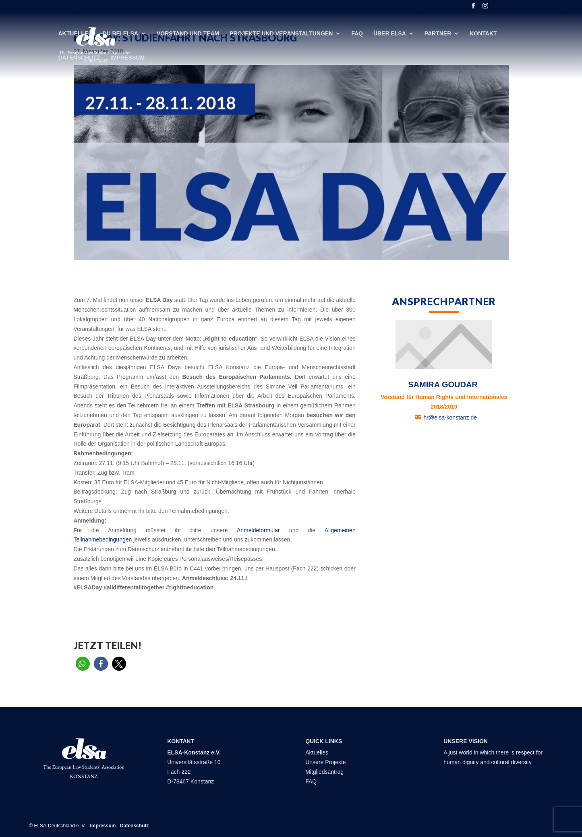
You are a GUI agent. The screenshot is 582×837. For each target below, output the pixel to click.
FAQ (357, 34)
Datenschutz (79, 58)
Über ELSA (389, 34)
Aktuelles (75, 34)
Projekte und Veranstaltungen (281, 34)
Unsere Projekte (325, 762)
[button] (83, 664)
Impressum (127, 58)
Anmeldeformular (258, 530)
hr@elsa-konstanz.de (451, 417)
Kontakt (483, 34)
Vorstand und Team (188, 34)
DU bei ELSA (120, 34)
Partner (438, 34)
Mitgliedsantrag (324, 772)
